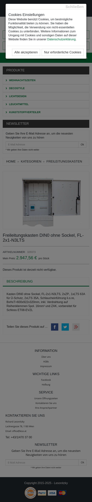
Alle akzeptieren (26, 52)
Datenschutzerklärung (61, 39)
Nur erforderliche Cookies (62, 52)
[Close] (75, 7)
